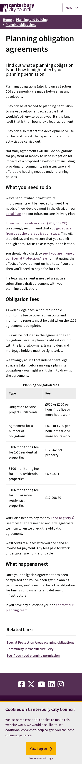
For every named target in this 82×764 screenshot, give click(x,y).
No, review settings (41, 760)
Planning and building (32, 19)
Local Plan (13, 213)
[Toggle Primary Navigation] (72, 7)
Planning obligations (21, 24)
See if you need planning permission (33, 655)
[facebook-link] (21, 684)
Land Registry (61, 518)
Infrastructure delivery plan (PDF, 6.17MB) (36, 223)
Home (7, 19)
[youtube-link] (42, 684)
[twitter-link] (31, 684)
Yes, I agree (41, 750)
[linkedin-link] (51, 684)
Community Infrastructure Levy (30, 649)
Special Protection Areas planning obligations (40, 642)
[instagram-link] (61, 684)
